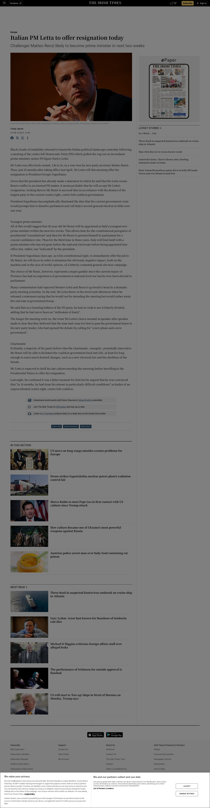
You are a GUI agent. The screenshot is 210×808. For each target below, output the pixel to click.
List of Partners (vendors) (103, 788)
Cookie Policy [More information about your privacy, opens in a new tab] (29, 794)
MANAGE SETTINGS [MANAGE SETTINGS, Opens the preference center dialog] (186, 794)
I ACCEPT (186, 786)
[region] (105, 790)
